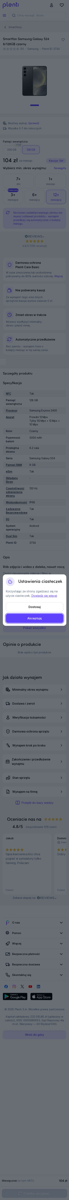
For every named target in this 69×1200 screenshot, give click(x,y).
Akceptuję (34, 618)
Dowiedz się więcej (44, 596)
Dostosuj (35, 607)
